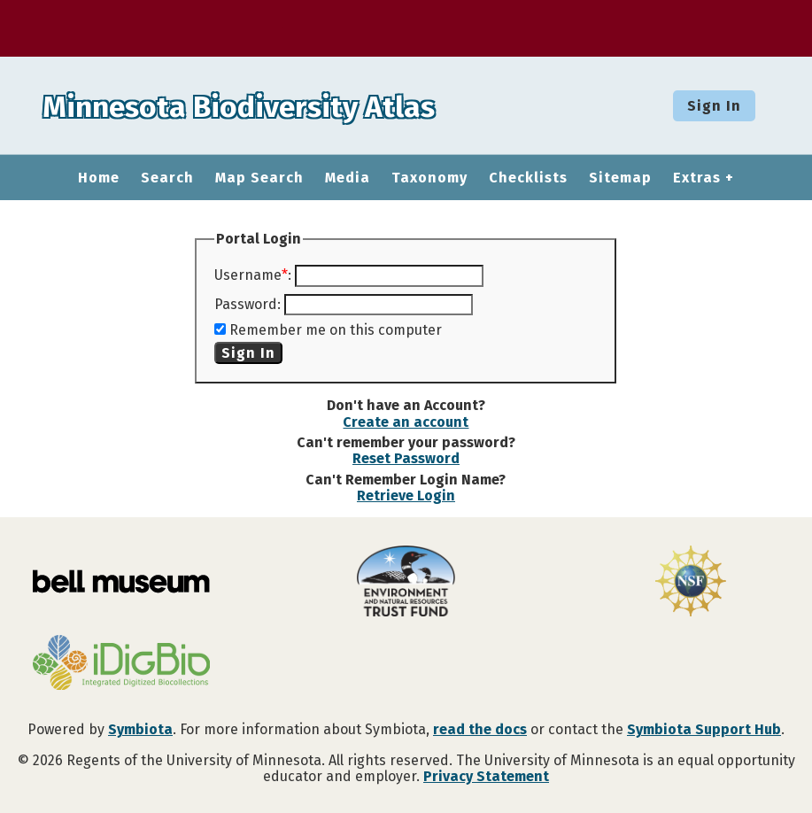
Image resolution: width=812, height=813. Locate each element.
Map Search (259, 178)
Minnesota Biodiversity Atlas (275, 105)
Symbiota (140, 729)
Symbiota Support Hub (704, 729)
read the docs (480, 729)
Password (245, 304)
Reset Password (406, 458)
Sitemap (620, 178)
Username (248, 275)
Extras (697, 178)
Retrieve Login (406, 495)
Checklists (528, 178)
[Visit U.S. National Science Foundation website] (690, 583)
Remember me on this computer (335, 329)
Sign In (714, 105)
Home (99, 178)
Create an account (405, 422)
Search (167, 178)
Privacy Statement (486, 776)
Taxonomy (429, 178)
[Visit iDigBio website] (121, 664)
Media (347, 178)
